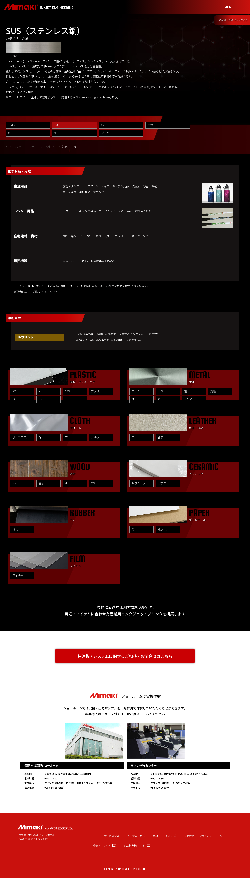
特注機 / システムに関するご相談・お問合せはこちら (125, 656)
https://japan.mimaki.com (33, 838)
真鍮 (150, 125)
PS (40, 399)
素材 (48, 146)
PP (66, 399)
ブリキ (105, 133)
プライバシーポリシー (212, 836)
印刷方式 (171, 836)
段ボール (163, 529)
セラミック (138, 483)
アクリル (96, 391)
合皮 (160, 437)
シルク (95, 437)
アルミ (12, 125)
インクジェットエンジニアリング (22, 146)
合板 (41, 483)
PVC (14, 391)
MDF (67, 483)
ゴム (15, 529)
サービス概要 (111, 836)
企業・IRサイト (102, 845)
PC (14, 399)
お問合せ (189, 836)
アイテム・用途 (136, 836)
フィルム (17, 575)
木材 (15, 483)
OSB (94, 483)
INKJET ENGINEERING (57, 7)
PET (41, 391)
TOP (95, 836)
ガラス (162, 483)
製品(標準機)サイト (134, 845)
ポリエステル (20, 437)
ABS (67, 391)
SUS (160, 391)
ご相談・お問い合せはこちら (233, 20)
